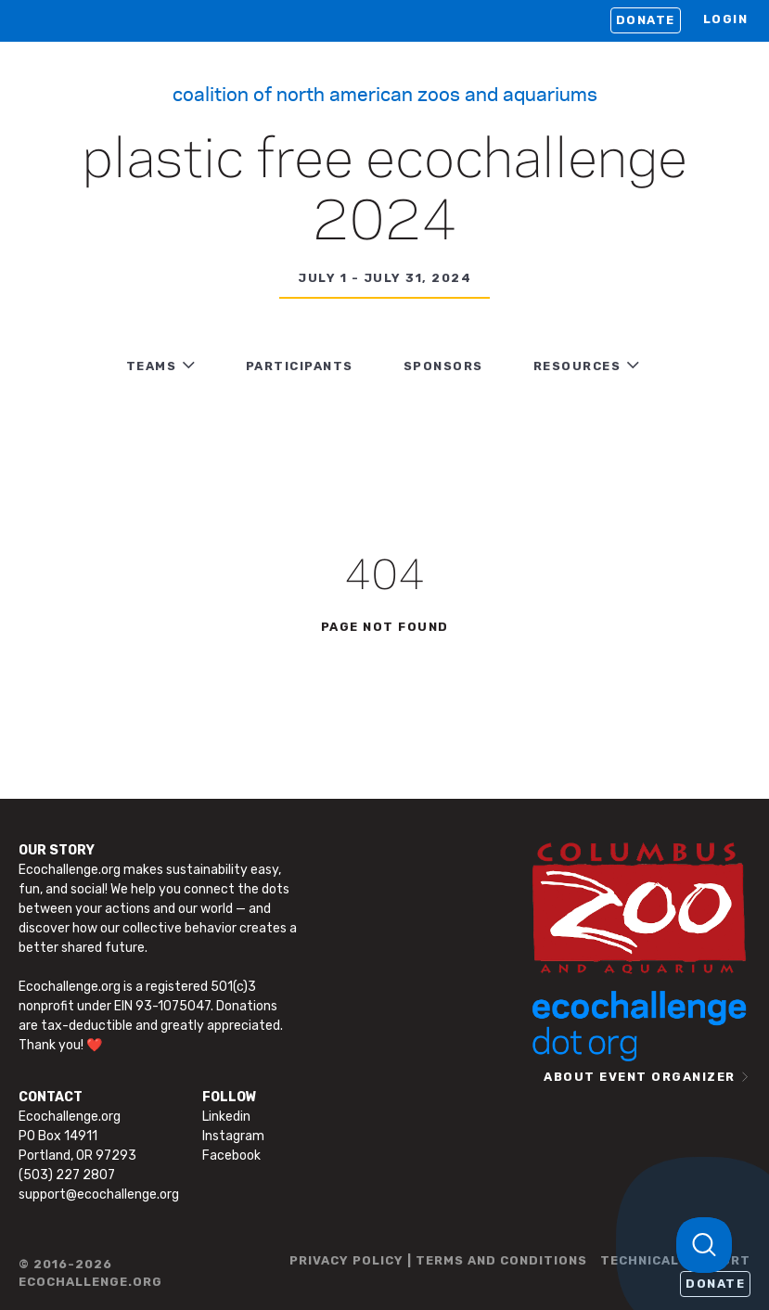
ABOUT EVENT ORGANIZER (640, 1077)
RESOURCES (577, 366)
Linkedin (226, 1116)
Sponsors (443, 366)
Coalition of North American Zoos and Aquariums (385, 93)
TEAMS (151, 366)
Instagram (233, 1136)
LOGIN (726, 19)
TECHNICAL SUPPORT (675, 1260)
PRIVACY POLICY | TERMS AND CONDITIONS (438, 1260)
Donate (645, 20)
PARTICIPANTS (299, 366)
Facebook (231, 1155)
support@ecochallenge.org (99, 1194)
